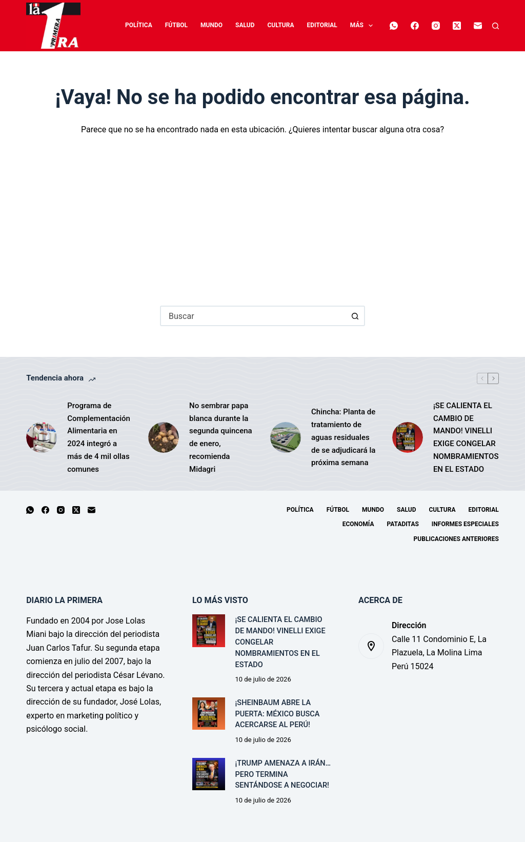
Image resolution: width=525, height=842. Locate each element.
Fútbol (148, 25)
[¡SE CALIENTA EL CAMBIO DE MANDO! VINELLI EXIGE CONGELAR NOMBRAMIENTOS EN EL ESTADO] (407, 437)
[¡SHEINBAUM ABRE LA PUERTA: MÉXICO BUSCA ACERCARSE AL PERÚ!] (208, 713)
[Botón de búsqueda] (355, 316)
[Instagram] (439, 15)
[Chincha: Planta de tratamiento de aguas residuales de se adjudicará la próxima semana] (285, 437)
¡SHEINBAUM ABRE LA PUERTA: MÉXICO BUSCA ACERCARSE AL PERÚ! (277, 714)
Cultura (252, 25)
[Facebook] (418, 15)
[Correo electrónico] (397, 36)
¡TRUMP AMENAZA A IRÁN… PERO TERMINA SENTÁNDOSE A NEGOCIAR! (283, 774)
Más (380, 25)
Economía (338, 25)
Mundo (184, 25)
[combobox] (253, 316)
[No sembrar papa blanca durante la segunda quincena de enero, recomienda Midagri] (163, 437)
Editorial (294, 25)
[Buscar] (495, 26)
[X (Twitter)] (460, 15)
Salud (217, 25)
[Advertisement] (262, 213)
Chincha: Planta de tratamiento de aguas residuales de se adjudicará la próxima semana (343, 437)
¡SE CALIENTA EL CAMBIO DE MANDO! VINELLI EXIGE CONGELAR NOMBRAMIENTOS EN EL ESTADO (466, 437)
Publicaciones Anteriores (456, 539)
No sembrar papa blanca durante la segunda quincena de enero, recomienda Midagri (220, 437)
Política (111, 25)
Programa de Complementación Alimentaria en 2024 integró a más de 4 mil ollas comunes (98, 437)
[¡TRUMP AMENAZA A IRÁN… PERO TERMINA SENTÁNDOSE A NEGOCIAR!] (208, 774)
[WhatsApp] (397, 15)
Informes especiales (465, 524)
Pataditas (402, 524)
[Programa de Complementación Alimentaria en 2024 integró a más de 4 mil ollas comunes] (41, 437)
